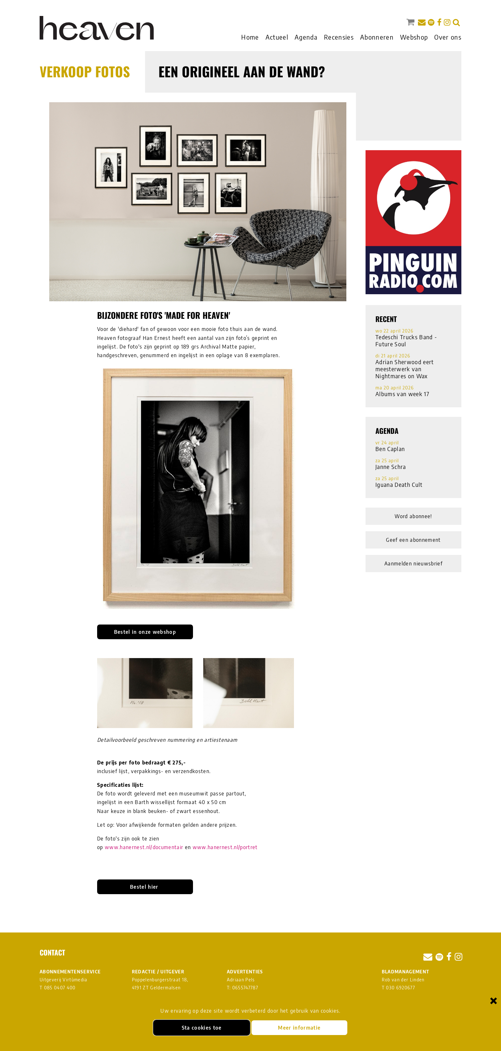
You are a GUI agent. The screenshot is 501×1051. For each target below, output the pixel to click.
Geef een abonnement (413, 540)
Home (250, 37)
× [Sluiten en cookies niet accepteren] (493, 1000)
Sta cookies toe (202, 1027)
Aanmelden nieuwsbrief (413, 563)
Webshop (414, 37)
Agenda (306, 37)
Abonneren (377, 37)
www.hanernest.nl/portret (225, 847)
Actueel (277, 37)
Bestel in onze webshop (145, 632)
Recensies (339, 37)
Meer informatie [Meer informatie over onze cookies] (299, 1027)
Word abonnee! (413, 516)
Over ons (447, 37)
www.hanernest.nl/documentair (144, 847)
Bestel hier (145, 887)
